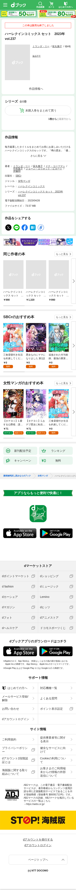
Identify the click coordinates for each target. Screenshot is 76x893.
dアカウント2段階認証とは (15, 760)
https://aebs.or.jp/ (35, 804)
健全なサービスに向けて (53, 749)
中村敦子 (18, 168)
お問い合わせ (10, 708)
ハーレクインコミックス (31, 186)
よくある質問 (48, 698)
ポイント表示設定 (51, 708)
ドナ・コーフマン (55, 166)
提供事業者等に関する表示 (53, 739)
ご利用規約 (9, 739)
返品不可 (36, 56)
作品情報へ (36, 88)
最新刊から (65, 119)
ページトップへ (38, 859)
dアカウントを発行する (38, 839)
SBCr (18, 175)
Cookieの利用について (53, 760)
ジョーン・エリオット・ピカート (44, 168)
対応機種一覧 (48, 688)
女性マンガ (24, 181)
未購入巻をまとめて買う (41, 110)
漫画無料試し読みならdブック (17, 476)
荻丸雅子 (57, 46)
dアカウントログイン (15, 719)
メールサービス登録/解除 (15, 698)
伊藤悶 (16, 171)
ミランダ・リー (40, 46)
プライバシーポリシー (15, 749)
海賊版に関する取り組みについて (15, 772)
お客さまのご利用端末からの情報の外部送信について (53, 772)
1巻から (52, 119)
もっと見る (62, 254)
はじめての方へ (14, 688)
